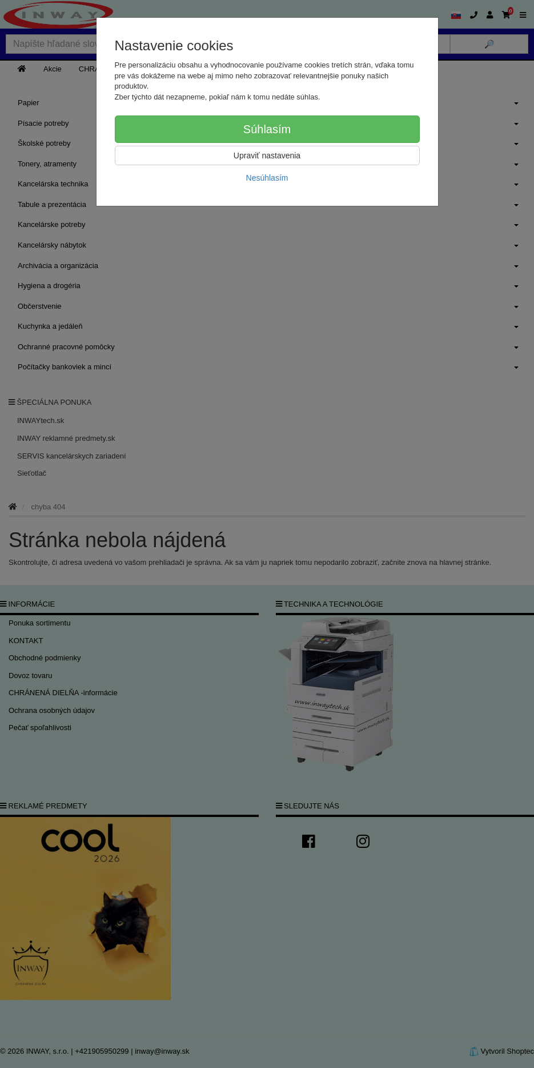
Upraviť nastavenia (267, 155)
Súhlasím (267, 129)
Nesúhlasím (267, 177)
